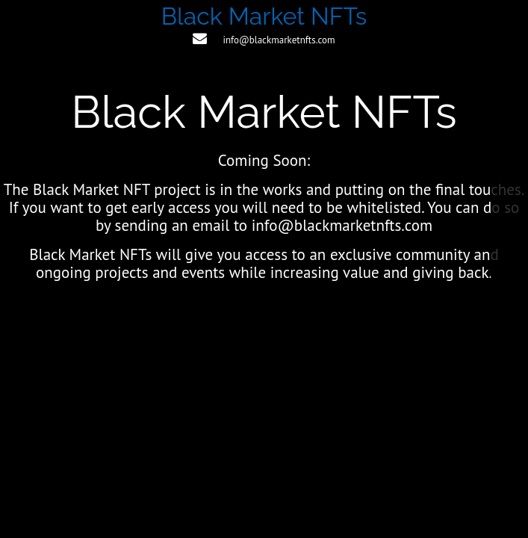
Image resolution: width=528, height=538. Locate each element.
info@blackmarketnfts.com (279, 40)
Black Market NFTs (264, 16)
